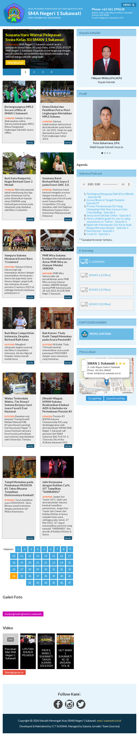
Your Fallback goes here (106, 184)
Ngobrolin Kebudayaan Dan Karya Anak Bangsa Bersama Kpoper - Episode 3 (109, 226)
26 (13, 569)
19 (21, 562)
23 (53, 562)
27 (21, 569)
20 (29, 562)
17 (69, 555)
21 (37, 562)
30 (45, 569)
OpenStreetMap (115, 392)
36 (29, 576)
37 (37, 576)
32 (61, 569)
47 (69, 582)
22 (45, 562)
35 (21, 576)
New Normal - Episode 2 (100, 230)
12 (29, 555)
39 (53, 576)
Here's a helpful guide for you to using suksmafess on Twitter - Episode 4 (108, 220)
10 (13, 555)
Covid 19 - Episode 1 (98, 234)
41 (69, 576)
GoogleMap (95, 398)
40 (61, 576)
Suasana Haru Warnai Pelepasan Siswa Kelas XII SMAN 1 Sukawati (34, 37)
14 (45, 555)
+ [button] (84, 362)
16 (61, 555)
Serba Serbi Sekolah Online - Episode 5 (109, 215)
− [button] (84, 368)
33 (69, 569)
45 (53, 582)
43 (37, 582)
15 (53, 555)
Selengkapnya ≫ (14, 672)
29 (37, 569)
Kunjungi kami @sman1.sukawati (23, 614)
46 (61, 582)
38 (45, 576)
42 (29, 582)
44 (45, 582)
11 (21, 555)
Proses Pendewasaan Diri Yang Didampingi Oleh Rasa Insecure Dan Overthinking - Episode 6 (107, 209)
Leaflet (101, 392)
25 (69, 562)
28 (29, 569)
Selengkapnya (15, 62)
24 (61, 562)
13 (37, 555)
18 (13, 562)
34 (13, 576)
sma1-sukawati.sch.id (109, 720)
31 (53, 569)
